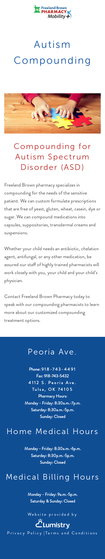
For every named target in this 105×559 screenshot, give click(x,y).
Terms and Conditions (71, 533)
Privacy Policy (25, 533)
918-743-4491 (58, 369)
